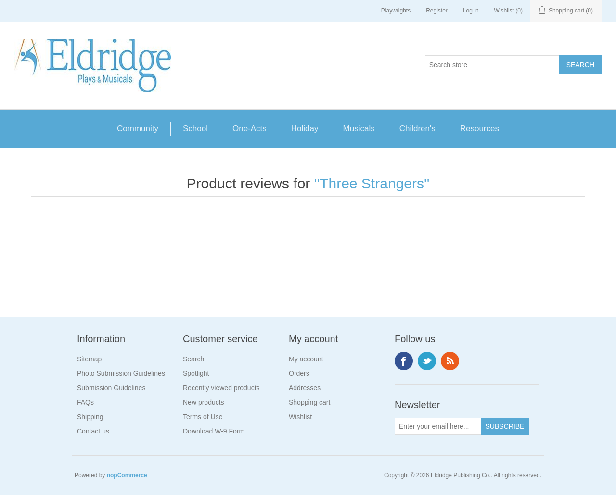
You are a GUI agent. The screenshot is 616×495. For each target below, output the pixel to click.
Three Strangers (372, 183)
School (195, 128)
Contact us (93, 431)
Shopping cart (309, 402)
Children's (417, 128)
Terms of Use (202, 417)
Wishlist (300, 417)
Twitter (427, 361)
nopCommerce (127, 475)
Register (437, 10)
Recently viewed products (221, 388)
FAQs (85, 402)
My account (306, 359)
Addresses (305, 388)
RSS (450, 361)
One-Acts (249, 128)
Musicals (359, 128)
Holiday (305, 128)
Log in (471, 10)
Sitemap (89, 359)
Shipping (90, 417)
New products (203, 402)
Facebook (404, 361)
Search (193, 359)
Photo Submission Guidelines (121, 373)
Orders (299, 373)
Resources (479, 128)
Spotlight (196, 373)
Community (137, 128)
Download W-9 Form (213, 431)
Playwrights (396, 10)
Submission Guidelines (111, 388)
